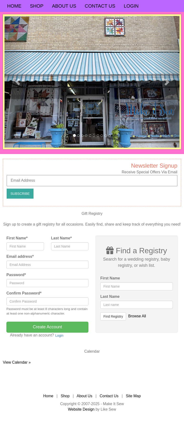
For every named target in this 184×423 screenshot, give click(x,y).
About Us (64, 6)
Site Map (133, 396)
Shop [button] (37, 6)
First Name (110, 278)
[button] (18, 82)
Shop (65, 396)
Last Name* (61, 238)
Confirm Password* (24, 293)
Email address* (20, 256)
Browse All (137, 316)
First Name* (17, 238)
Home (14, 6)
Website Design (81, 409)
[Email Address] (92, 180)
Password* (16, 275)
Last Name (110, 296)
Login (131, 6)
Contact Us (100, 6)
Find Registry (113, 316)
